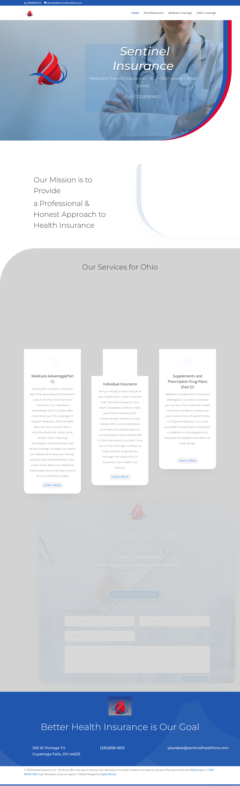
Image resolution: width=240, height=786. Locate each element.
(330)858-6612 (147, 96)
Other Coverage (206, 13)
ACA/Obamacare (154, 13)
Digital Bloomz (108, 774)
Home (135, 13)
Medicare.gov (197, 770)
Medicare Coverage (180, 13)
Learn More (52, 485)
